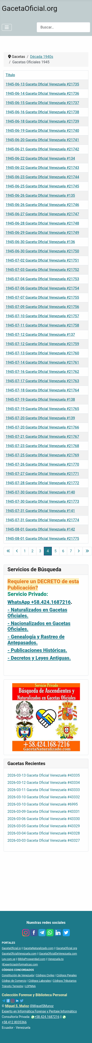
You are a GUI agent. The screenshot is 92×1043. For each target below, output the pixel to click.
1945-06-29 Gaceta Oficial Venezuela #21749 (42, 232)
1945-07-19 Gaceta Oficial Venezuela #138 (40, 399)
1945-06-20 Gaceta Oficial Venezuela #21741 (42, 140)
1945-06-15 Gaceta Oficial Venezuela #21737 (42, 103)
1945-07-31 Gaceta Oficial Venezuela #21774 (42, 520)
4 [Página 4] (48, 551)
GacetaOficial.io (11, 948)
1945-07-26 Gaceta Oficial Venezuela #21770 (42, 464)
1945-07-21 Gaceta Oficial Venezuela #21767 (42, 436)
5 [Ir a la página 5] (55, 551)
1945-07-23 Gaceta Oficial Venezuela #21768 (42, 446)
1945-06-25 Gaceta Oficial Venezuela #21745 (42, 186)
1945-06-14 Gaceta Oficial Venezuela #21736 (42, 93)
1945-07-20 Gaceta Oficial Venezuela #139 (40, 418)
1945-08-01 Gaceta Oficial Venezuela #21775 (42, 538)
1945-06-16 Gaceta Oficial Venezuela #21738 (42, 112)
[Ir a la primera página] (8, 551)
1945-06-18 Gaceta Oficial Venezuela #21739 (42, 121)
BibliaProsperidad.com (31, 959)
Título (10, 75)
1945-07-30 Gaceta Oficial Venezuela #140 (40, 492)
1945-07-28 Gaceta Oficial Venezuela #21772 (42, 483)
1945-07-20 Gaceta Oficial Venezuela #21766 (42, 427)
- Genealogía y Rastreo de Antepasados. (36, 639)
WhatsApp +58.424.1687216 (39, 602)
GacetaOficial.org (66, 948)
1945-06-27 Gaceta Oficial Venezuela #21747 (42, 214)
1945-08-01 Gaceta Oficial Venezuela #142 (40, 529)
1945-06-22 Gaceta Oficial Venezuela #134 (40, 158)
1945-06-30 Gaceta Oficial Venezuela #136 (40, 242)
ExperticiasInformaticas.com (20, 964)
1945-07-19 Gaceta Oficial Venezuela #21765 (42, 409)
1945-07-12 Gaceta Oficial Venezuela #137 (40, 334)
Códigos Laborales (39, 980)
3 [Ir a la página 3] (40, 551)
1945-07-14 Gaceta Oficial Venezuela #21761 (42, 362)
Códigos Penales (67, 975)
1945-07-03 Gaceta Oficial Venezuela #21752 (42, 270)
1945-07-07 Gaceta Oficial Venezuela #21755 (42, 297)
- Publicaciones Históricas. (37, 650)
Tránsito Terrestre (12, 986)
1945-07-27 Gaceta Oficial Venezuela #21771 (42, 474)
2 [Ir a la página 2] (32, 551)
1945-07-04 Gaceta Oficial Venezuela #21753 (42, 279)
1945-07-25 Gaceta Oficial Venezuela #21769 (42, 455)
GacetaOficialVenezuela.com (19, 953)
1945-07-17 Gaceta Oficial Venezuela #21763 (42, 381)
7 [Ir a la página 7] (71, 551)
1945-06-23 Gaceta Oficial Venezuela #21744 (42, 177)
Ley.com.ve (8, 959)
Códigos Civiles (45, 975)
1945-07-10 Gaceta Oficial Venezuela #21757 (42, 316)
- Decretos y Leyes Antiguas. (39, 658)
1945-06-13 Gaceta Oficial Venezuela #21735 (42, 84)
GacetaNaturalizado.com (39, 948)
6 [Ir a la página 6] (63, 551)
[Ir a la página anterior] (17, 551)
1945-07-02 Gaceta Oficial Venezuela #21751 (42, 260)
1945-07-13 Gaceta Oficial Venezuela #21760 (42, 353)
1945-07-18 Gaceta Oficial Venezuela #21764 (42, 390)
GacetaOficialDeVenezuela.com (58, 953)
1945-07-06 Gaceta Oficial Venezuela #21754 (42, 288)
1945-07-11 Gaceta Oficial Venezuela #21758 (42, 325)
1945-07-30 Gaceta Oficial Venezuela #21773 (42, 501)
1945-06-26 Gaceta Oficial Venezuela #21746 (42, 205)
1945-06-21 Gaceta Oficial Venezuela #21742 (42, 149)
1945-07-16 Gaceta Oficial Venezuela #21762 (42, 372)
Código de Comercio (14, 980)
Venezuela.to (56, 959)
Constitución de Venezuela (18, 975)
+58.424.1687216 (45, 1017)
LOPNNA (30, 986)
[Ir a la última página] (87, 551)
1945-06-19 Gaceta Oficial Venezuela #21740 (42, 130)
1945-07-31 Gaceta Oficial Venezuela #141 (40, 511)
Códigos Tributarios (64, 980)
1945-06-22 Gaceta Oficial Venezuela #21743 (42, 168)
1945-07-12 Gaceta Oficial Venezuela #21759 (42, 344)
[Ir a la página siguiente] (79, 551)
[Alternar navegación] (7, 27)
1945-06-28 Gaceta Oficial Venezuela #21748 (42, 223)
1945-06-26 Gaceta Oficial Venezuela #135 (40, 195)
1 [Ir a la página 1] (25, 551)
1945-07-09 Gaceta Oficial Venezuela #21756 (42, 307)
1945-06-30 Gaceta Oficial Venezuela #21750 (42, 251)
